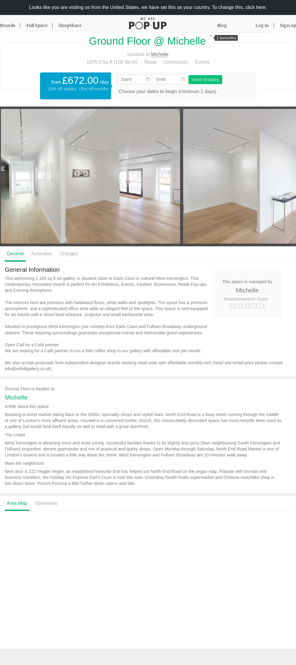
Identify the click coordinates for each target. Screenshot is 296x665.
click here (256, 7)
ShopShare (70, 25)
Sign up (288, 25)
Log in (262, 25)
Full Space (36, 25)
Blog (222, 25)
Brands (7, 25)
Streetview (46, 503)
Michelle (160, 54)
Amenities (41, 253)
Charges (69, 253)
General (15, 253)
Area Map (17, 503)
